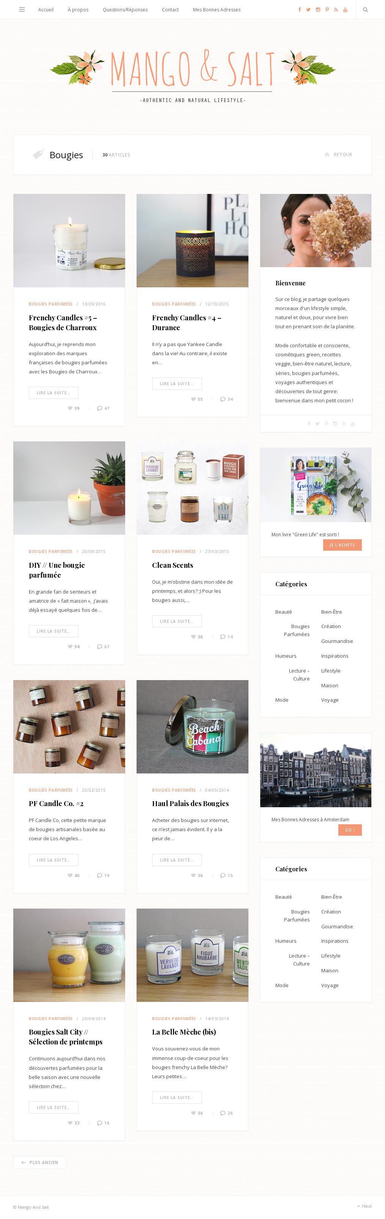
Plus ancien (39, 1162)
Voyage (330, 699)
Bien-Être (331, 611)
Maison (329, 685)
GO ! (350, 830)
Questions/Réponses (125, 9)
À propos (78, 9)
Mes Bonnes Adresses (216, 9)
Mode (282, 699)
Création (331, 626)
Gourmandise (337, 641)
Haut (364, 1206)
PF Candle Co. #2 (56, 803)
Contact (170, 9)
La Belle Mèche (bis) (184, 1031)
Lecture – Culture (299, 674)
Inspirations (335, 655)
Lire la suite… (54, 392)
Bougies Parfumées (51, 304)
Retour (338, 154)
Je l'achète (342, 545)
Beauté (283, 611)
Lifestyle (331, 670)
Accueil (45, 9)
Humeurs (286, 655)
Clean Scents (172, 565)
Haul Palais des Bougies (190, 803)
